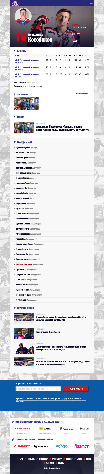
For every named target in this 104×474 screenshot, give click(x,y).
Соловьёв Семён (26, 193)
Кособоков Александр (29, 264)
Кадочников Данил (26, 147)
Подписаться (75, 388)
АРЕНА (88, 459)
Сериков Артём (26, 188)
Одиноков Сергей (28, 290)
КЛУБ (21, 459)
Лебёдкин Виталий (28, 274)
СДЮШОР (69, 459)
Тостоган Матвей (26, 198)
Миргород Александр (28, 168)
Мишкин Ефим (27, 285)
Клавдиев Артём (27, 254)
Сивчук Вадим (26, 300)
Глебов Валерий (27, 219)
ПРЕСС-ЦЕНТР (57, 459)
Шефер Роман (25, 203)
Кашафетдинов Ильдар (30, 244)
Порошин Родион (26, 178)
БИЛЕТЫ (61, 463)
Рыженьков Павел (27, 183)
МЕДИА (79, 459)
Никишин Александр (28, 173)
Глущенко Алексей (28, 224)
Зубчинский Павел (28, 234)
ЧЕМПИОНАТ (43, 459)
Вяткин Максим (27, 213)
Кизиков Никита (27, 249)
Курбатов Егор (26, 269)
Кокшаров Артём (27, 259)
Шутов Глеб (24, 208)
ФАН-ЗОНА (50, 463)
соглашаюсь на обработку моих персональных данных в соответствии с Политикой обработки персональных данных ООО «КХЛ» (51, 400)
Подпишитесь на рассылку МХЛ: (28, 384)
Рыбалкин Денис (25, 158)
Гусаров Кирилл (26, 163)
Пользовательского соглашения (59, 398)
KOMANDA (31, 459)
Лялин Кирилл (26, 280)
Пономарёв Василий (29, 295)
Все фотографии (82, 93)
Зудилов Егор (26, 239)
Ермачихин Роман (28, 229)
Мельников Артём (26, 153)
